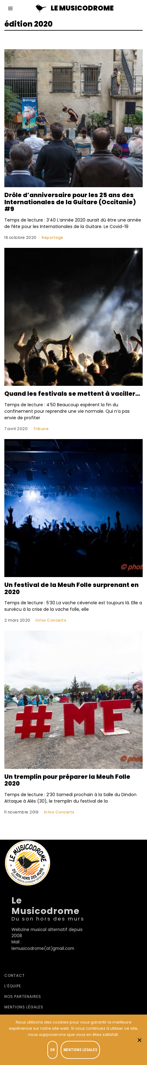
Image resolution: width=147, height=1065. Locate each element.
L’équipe (12, 986)
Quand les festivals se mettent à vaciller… (72, 393)
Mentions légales (23, 1007)
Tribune (41, 428)
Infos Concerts (51, 620)
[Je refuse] (139, 1040)
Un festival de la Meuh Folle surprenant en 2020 (71, 588)
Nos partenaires (22, 996)
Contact (14, 975)
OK (52, 1050)
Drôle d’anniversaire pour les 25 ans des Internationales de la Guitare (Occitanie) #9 (70, 202)
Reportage (52, 237)
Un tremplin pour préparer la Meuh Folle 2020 (67, 780)
